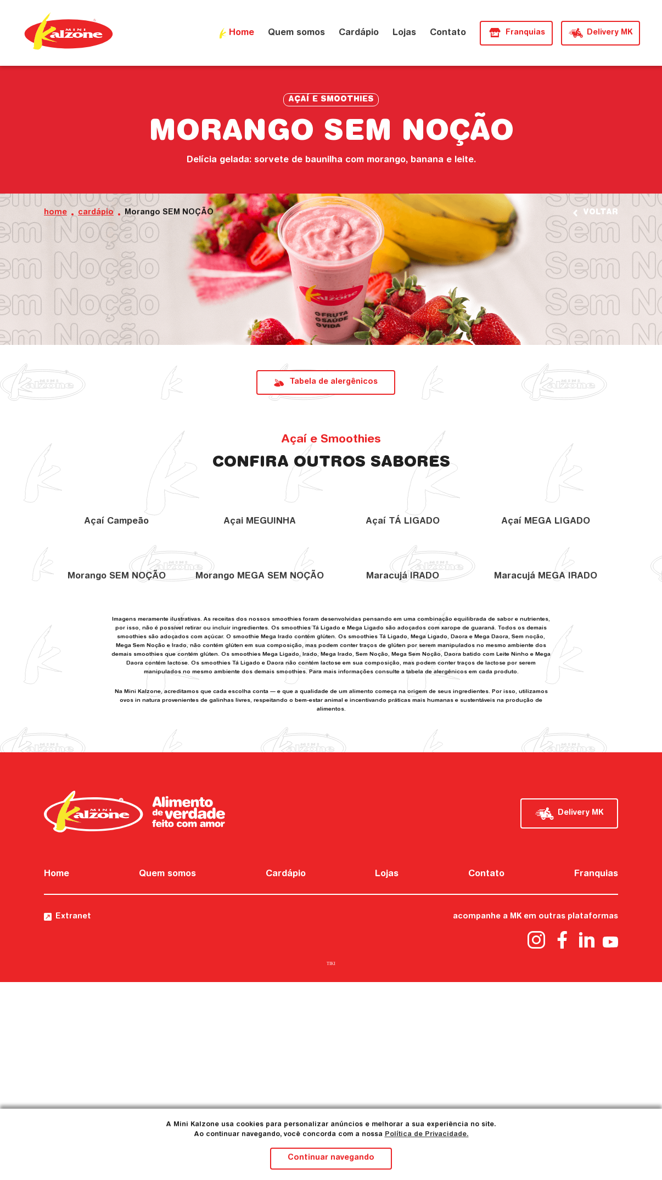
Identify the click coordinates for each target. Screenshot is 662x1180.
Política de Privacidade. (427, 1134)
